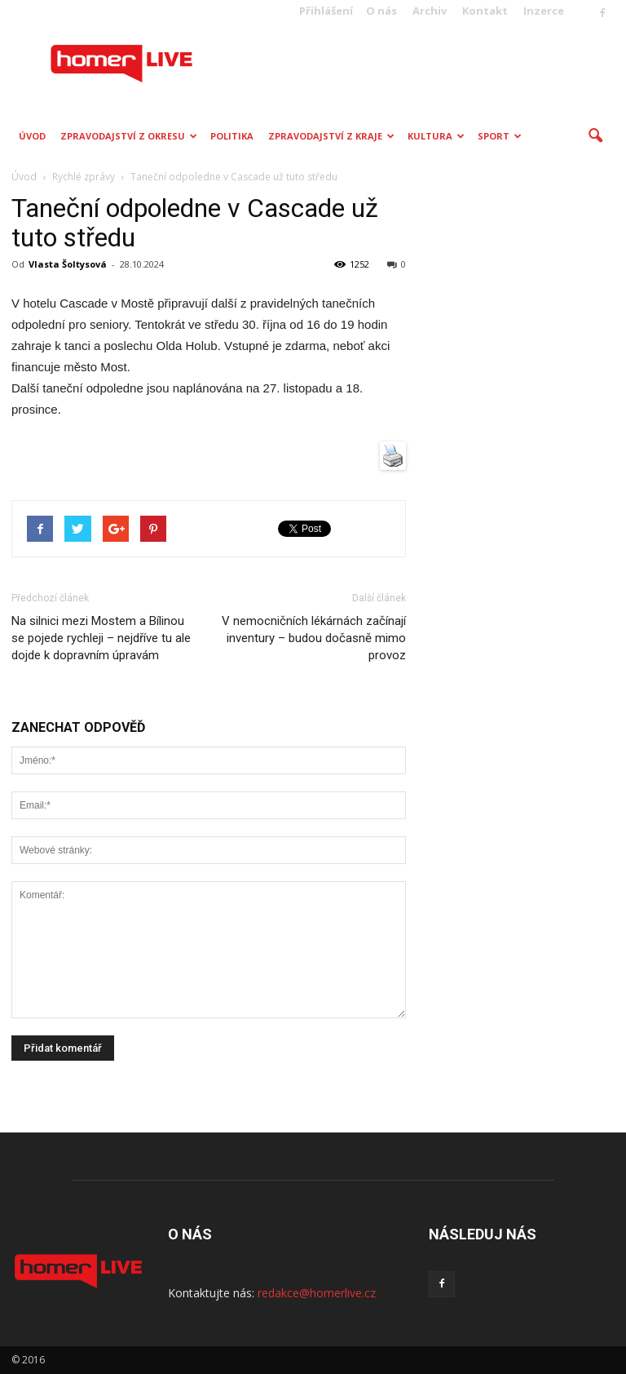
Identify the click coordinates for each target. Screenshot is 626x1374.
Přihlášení (326, 10)
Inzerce (543, 10)
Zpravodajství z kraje (331, 136)
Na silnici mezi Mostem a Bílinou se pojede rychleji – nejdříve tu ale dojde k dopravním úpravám (101, 638)
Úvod (32, 136)
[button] (595, 136)
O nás (381, 10)
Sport (500, 136)
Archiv (429, 10)
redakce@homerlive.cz (317, 1293)
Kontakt (485, 10)
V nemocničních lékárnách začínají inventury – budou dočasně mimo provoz (314, 638)
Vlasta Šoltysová (68, 264)
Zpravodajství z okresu (128, 136)
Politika (231, 136)
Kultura (436, 136)
